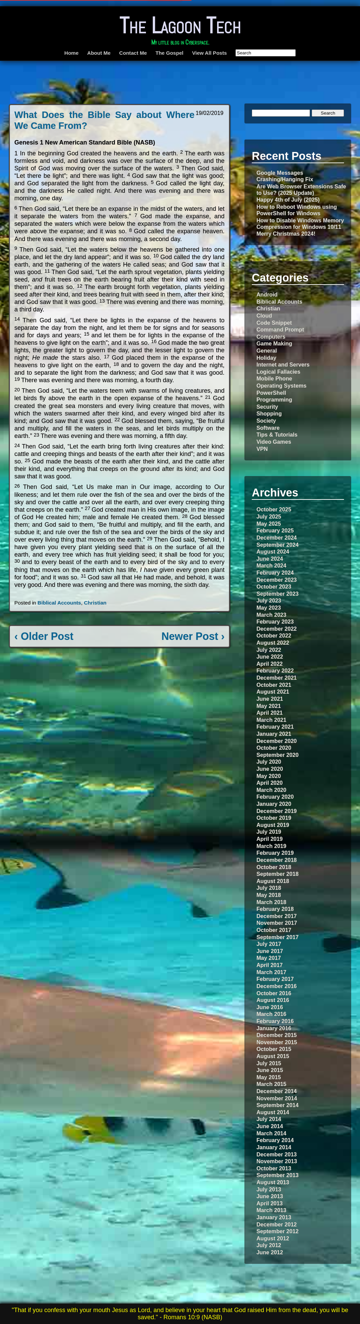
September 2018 (278, 874)
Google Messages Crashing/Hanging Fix (285, 176)
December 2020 (277, 741)
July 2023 (269, 600)
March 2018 (272, 902)
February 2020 (275, 797)
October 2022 (274, 635)
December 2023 (277, 580)
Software (268, 428)
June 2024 (270, 559)
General (267, 350)
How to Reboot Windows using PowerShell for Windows (297, 210)
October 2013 (274, 1168)
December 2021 (277, 678)
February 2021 (275, 727)
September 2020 (278, 755)
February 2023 (275, 621)
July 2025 (269, 516)
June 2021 (270, 699)
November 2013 (277, 1161)
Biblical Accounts (59, 603)
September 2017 (278, 937)
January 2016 (274, 1028)
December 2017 (277, 916)
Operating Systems (282, 386)
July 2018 (269, 888)
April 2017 (270, 965)
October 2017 (274, 930)
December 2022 (277, 629)
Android (267, 294)
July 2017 (269, 944)
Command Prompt (280, 329)
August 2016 (273, 1000)
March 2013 (272, 1210)
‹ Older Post (43, 636)
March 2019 (272, 846)
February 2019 (275, 853)
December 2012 (277, 1224)
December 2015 (277, 1035)
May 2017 (269, 958)
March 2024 (272, 565)
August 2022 (273, 643)
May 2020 (269, 776)
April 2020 (270, 783)
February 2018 (275, 909)
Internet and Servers (283, 364)
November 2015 (277, 1042)
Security (267, 407)
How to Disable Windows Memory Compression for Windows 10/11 (300, 223)
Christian (95, 603)
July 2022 (269, 650)
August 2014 (273, 1112)
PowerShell (271, 393)
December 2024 (277, 537)
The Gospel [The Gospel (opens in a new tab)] (169, 53)
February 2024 (275, 573)
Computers (271, 337)
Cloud (264, 315)
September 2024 (278, 545)
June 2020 (270, 769)
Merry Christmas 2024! (286, 234)
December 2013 (277, 1154)
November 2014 (277, 1098)
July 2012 (269, 1245)
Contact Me (133, 53)
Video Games (274, 442)
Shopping (269, 413)
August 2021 (273, 692)
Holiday (266, 358)
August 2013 (273, 1182)
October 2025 (274, 509)
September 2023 (278, 594)
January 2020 (274, 804)
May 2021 (269, 706)
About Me (99, 53)
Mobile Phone (274, 378)
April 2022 (270, 664)
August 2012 (273, 1238)
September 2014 (278, 1105)
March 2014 (272, 1133)
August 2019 (273, 825)
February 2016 (275, 1021)
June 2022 (270, 656)
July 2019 (269, 832)
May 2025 (269, 524)
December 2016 (277, 986)
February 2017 (275, 979)
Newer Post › (193, 636)
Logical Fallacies (278, 372)
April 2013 (270, 1203)
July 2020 (269, 762)
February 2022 (275, 670)
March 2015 (272, 1084)
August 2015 (273, 1056)
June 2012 (270, 1252)
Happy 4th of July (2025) (288, 200)
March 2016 (272, 1014)
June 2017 (270, 951)
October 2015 (274, 1049)
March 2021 (272, 720)
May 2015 (269, 1077)
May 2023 (269, 608)
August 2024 (273, 551)
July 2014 (269, 1119)
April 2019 (270, 839)
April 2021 (270, 713)
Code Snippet (274, 323)
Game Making (274, 343)
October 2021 (274, 685)
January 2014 (274, 1147)
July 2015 (269, 1063)
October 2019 (274, 818)
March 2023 (272, 615)
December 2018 (277, 860)
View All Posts (209, 53)
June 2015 (270, 1070)
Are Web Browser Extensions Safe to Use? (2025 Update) (301, 189)
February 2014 (275, 1140)
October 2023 (274, 586)
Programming (274, 399)
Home (71, 53)
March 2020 (272, 790)
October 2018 (274, 867)
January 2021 (274, 734)
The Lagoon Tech (180, 25)
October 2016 (274, 993)
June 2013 (270, 1196)
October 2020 (274, 748)
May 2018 (269, 895)
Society (266, 421)
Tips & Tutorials (277, 434)
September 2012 (278, 1231)
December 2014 (277, 1091)
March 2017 (272, 972)
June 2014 (270, 1126)
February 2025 (275, 530)
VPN (262, 449)
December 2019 (277, 811)
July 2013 (269, 1189)
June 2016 (270, 1007)
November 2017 (277, 923)
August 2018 (273, 881)
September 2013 (278, 1175)
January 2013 (274, 1217)
